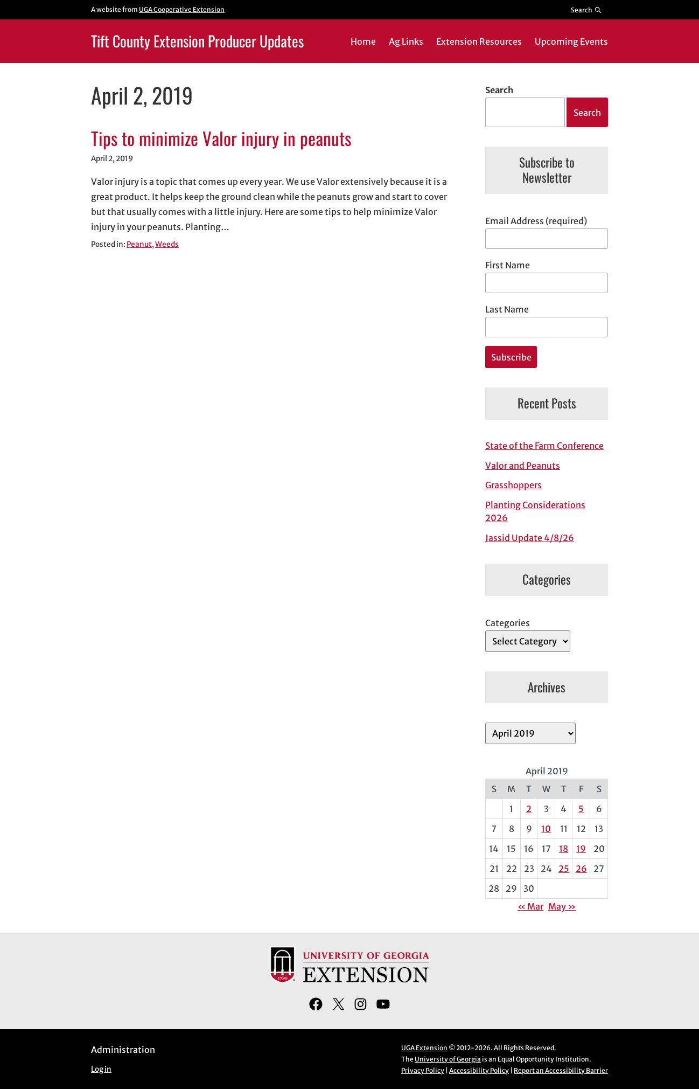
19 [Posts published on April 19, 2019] (581, 848)
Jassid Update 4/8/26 (529, 537)
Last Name (507, 309)
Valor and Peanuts (522, 465)
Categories (507, 623)
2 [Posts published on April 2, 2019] (529, 808)
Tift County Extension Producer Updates (197, 41)
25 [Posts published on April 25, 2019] (563, 868)
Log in (101, 1069)
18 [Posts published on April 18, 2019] (563, 848)
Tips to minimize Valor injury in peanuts (221, 138)
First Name (507, 265)
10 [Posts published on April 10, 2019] (546, 828)
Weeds (167, 244)
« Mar (530, 906)
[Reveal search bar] (586, 9)
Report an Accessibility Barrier (561, 1070)
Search (499, 90)
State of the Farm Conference (544, 445)
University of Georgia (448, 1059)
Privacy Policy (422, 1070)
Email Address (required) (536, 221)
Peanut (139, 244)
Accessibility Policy (479, 1070)
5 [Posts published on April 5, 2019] (581, 808)
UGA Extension (424, 1048)
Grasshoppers (513, 485)
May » (562, 906)
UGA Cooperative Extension (182, 9)
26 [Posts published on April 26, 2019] (581, 868)
